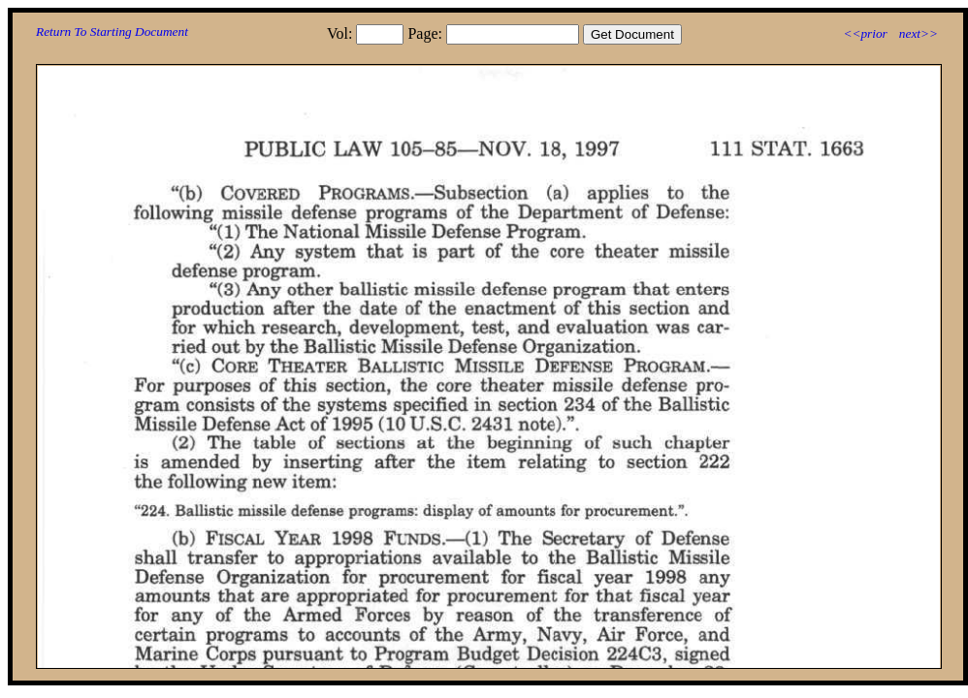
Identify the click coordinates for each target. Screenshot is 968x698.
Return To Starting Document (112, 31)
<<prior (865, 33)
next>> (918, 33)
